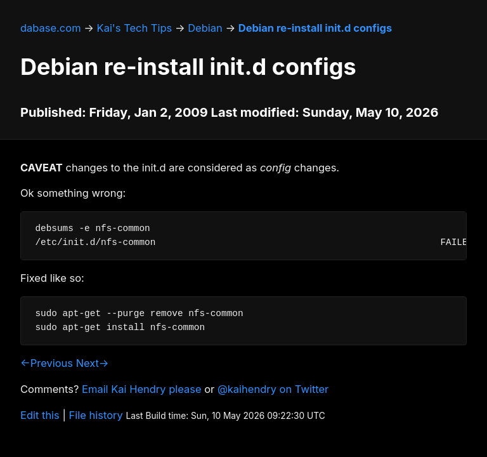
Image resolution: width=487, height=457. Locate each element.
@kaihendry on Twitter (273, 389)
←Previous (46, 363)
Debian (205, 28)
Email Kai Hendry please (142, 389)
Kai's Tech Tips (134, 28)
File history (96, 415)
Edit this (40, 415)
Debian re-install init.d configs (315, 28)
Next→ (92, 363)
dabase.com (50, 28)
